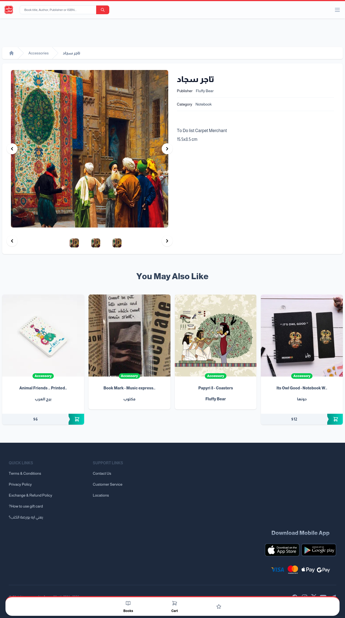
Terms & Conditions (25, 473)
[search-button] (102, 9)
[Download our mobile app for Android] (318, 549)
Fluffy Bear (205, 91)
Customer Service (107, 484)
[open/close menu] (337, 10)
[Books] (128, 603)
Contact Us (102, 473)
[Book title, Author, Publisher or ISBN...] (59, 9)
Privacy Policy (20, 484)
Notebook (204, 104)
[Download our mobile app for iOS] (282, 549)
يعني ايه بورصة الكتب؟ (26, 517)
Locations (101, 495)
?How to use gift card (26, 506)
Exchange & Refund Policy (30, 495)
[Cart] (174, 603)
